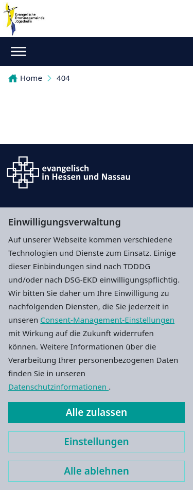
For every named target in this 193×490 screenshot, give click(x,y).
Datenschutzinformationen (58, 386)
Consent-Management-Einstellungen (107, 319)
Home (25, 78)
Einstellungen (96, 441)
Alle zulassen (96, 412)
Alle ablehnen (96, 471)
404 (63, 78)
